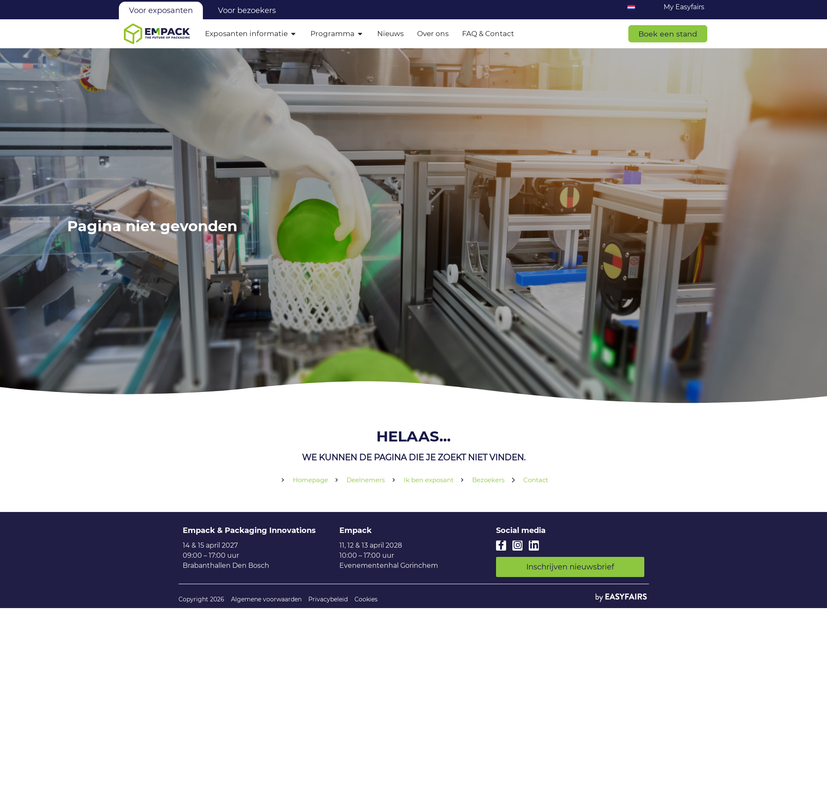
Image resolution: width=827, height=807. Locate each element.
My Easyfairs (684, 7)
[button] (667, 34)
